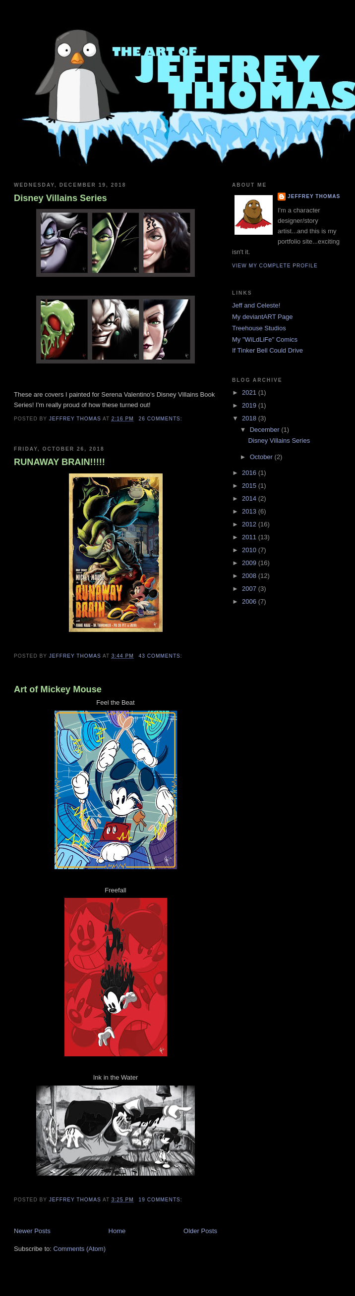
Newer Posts (32, 1231)
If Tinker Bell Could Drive (267, 350)
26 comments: (161, 418)
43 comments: (161, 656)
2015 (250, 485)
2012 (250, 524)
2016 (250, 472)
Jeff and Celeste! (256, 305)
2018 (250, 418)
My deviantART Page (262, 316)
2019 (250, 405)
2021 (250, 392)
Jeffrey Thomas (314, 196)
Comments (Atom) (80, 1248)
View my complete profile (275, 265)
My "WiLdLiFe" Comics (264, 339)
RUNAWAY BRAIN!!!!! (59, 462)
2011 (250, 537)
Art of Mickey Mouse (58, 689)
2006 (250, 601)
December (266, 429)
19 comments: (161, 1199)
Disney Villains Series (60, 198)
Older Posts (200, 1231)
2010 (250, 550)
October (262, 457)
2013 (250, 511)
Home (117, 1231)
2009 (250, 563)
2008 (250, 575)
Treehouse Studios (259, 328)
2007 (250, 588)
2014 (250, 498)
